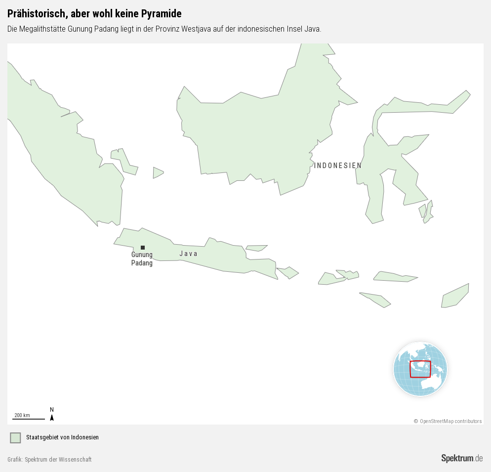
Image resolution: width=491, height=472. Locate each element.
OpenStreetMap (436, 421)
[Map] (245, 234)
